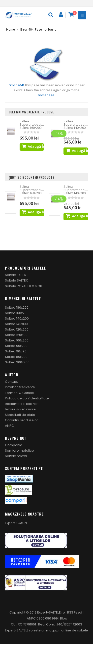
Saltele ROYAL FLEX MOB (23, 286)
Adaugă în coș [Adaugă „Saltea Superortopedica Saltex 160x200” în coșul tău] (36, 146)
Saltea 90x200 (16, 345)
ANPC (9, 425)
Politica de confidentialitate (27, 398)
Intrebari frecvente (20, 387)
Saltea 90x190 (16, 351)
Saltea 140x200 (17, 318)
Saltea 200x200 (17, 362)
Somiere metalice (19, 450)
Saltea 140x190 (16, 324)
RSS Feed (74, 612)
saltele (82, 630)
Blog (63, 618)
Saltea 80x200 (16, 356)
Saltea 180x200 (17, 307)
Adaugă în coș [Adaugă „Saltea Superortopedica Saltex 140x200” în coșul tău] (80, 150)
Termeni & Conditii (19, 392)
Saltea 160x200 (17, 313)
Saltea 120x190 (16, 335)
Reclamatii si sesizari (21, 403)
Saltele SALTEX (16, 280)
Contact (11, 381)
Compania (13, 445)
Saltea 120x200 (17, 329)
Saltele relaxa (16, 456)
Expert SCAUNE (17, 523)
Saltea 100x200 (17, 340)
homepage (46, 95)
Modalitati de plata (20, 414)
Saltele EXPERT (16, 275)
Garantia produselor (21, 420)
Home (10, 29)
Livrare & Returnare (20, 409)
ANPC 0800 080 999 (43, 618)
